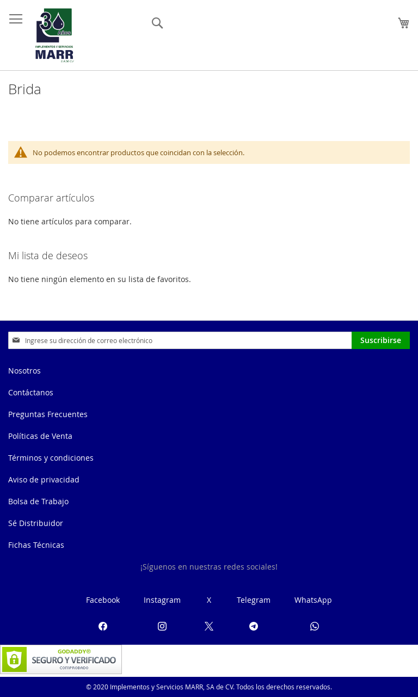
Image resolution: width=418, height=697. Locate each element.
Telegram (254, 600)
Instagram (162, 600)
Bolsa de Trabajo (38, 501)
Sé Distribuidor (35, 523)
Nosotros (24, 370)
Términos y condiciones (51, 458)
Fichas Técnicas (36, 545)
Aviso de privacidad (43, 479)
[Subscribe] (381, 340)
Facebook (103, 600)
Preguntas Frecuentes (48, 414)
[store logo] (54, 35)
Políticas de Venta (40, 436)
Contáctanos (30, 392)
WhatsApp (313, 600)
